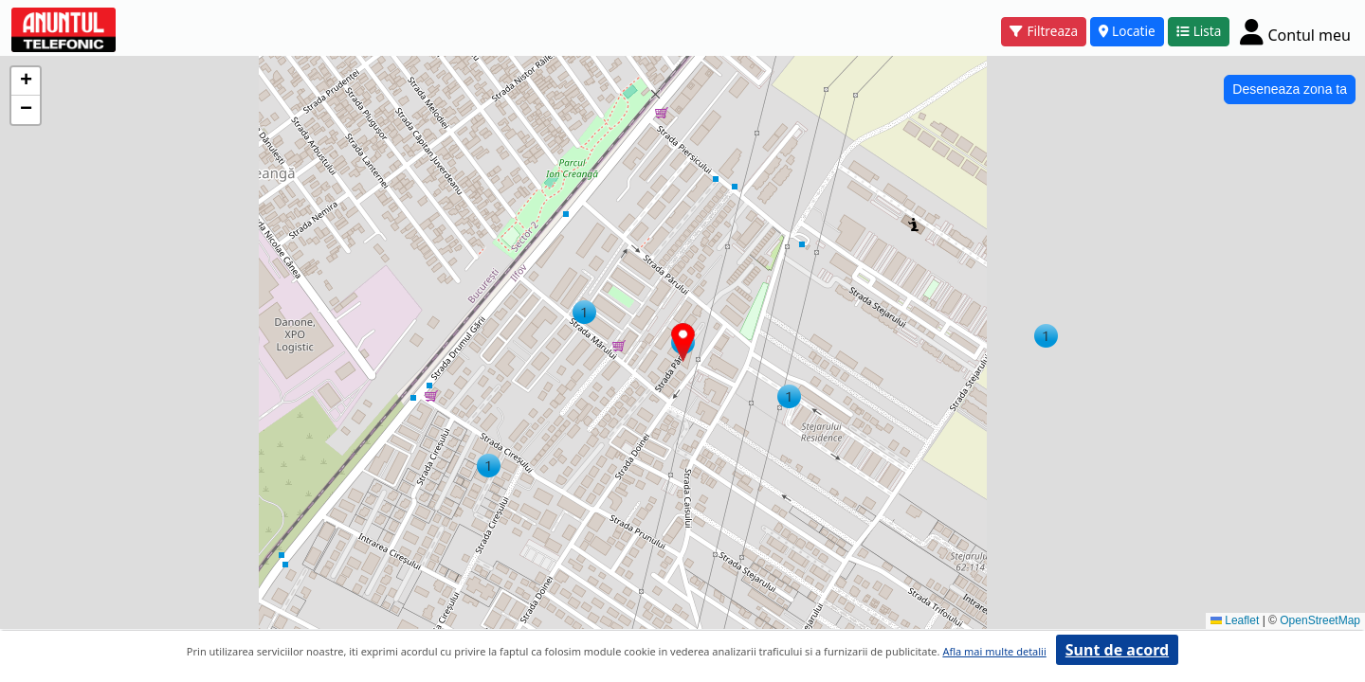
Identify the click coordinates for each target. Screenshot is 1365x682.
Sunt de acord (1117, 649)
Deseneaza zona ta (1289, 89)
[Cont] (1295, 31)
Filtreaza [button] (1044, 31)
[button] (1046, 336)
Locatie (1127, 31)
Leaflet (1234, 620)
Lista (1199, 31)
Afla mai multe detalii (994, 651)
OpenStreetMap (1320, 620)
